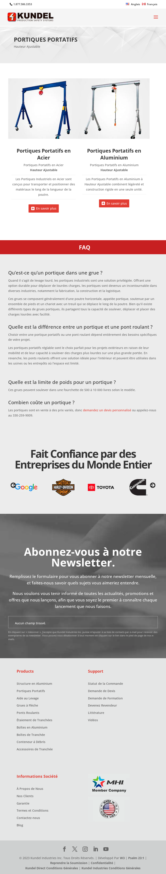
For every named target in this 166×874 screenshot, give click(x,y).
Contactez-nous (28, 818)
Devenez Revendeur (102, 705)
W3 (122, 858)
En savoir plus (46, 208)
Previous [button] (13, 485)
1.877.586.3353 (22, 4)
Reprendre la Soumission (68, 863)
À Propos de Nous (30, 789)
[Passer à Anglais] (133, 5)
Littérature (96, 713)
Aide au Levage (28, 698)
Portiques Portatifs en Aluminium (114, 154)
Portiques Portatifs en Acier (44, 154)
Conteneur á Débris (31, 742)
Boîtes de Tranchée (31, 735)
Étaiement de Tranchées (34, 720)
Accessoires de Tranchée (35, 749)
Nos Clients (25, 796)
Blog (20, 825)
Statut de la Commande (105, 684)
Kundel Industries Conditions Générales (110, 868)
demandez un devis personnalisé (107, 410)
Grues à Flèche (27, 705)
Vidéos (93, 720)
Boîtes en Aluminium (32, 727)
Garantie (23, 803)
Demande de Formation (105, 698)
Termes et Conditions (32, 810)
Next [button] (152, 485)
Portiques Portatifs (31, 691)
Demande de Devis (101, 691)
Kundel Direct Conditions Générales (51, 868)
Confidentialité (102, 863)
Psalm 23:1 (136, 858)
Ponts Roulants (28, 713)
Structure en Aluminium (34, 684)
